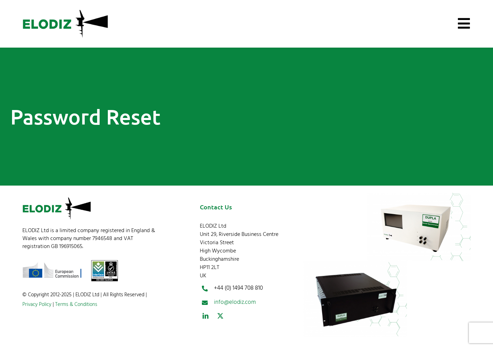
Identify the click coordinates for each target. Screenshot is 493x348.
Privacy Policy (36, 304)
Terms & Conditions (75, 304)
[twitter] (220, 315)
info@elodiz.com (235, 302)
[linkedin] (205, 315)
